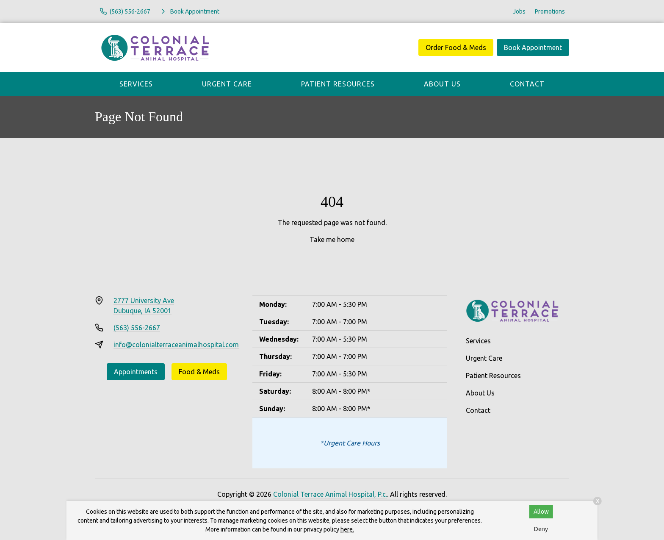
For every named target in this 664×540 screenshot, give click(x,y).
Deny (541, 529)
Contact (527, 84)
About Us (442, 84)
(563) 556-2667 (136, 327)
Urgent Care (227, 84)
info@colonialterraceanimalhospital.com (176, 344)
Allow (541, 511)
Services (136, 84)
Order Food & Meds (456, 47)
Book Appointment (533, 47)
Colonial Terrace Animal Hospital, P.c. (330, 494)
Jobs (519, 11)
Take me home (332, 239)
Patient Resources (338, 84)
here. (347, 529)
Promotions (550, 11)
